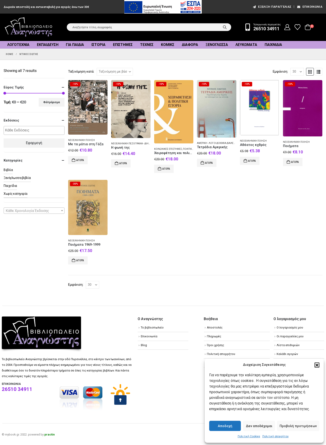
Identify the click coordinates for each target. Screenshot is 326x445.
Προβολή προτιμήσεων (298, 426)
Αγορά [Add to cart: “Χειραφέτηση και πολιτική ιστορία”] (166, 168)
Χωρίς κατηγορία (15, 193)
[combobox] (34, 210)
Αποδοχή (225, 426)
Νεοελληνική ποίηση (81, 140)
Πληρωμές (214, 336)
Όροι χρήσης (215, 345)
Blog (144, 345)
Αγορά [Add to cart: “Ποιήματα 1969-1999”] (80, 260)
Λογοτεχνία (18, 45)
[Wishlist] (297, 27)
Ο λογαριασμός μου (290, 327)
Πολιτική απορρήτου (275, 436)
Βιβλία (8, 170)
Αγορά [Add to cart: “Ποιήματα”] (295, 162)
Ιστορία (98, 45)
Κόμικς (167, 45)
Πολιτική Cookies (249, 436)
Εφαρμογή (34, 143)
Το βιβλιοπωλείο (152, 327)
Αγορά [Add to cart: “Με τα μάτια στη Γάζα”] (80, 160)
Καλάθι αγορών (287, 354)
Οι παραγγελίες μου (290, 336)
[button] (317, 365)
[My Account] (287, 27)
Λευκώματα (246, 45)
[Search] (224, 27)
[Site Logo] (28, 27)
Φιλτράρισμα (51, 102)
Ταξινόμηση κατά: (81, 71)
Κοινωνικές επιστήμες (168, 149)
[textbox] (35, 130)
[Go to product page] (88, 107)
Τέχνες (146, 45)
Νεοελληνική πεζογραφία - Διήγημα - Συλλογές (140, 143)
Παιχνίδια (273, 45)
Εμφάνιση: (280, 71)
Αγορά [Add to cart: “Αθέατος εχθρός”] (252, 160)
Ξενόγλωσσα (217, 45)
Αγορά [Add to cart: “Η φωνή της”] (123, 163)
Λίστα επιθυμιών (288, 345)
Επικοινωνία (309, 6)
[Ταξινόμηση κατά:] (115, 72)
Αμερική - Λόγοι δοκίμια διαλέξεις (217, 143)
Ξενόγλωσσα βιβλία (17, 178)
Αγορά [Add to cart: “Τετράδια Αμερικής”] (209, 162)
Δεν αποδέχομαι (259, 426)
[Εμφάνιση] (297, 72)
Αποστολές (215, 327)
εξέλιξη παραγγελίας (271, 6)
